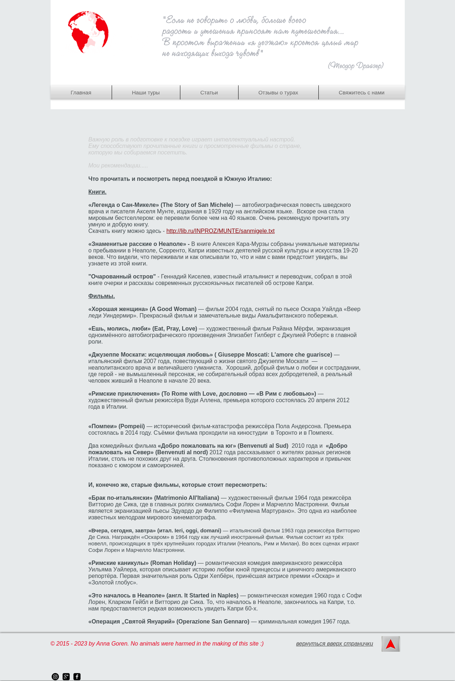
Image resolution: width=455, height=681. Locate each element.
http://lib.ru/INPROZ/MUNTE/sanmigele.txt (220, 231)
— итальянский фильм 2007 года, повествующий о (214, 358)
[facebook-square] (77, 676)
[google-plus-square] (66, 676)
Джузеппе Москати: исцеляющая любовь (150, 355)
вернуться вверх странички (334, 643)
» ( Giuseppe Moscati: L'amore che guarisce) (272, 355)
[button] (146, 92)
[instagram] (55, 676)
